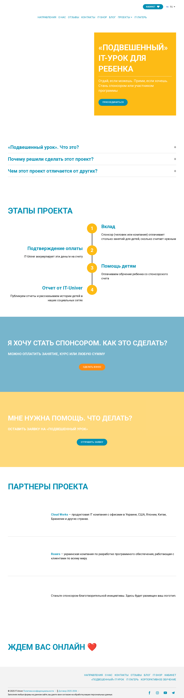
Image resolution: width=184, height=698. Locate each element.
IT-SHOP (102, 17)
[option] (169, 6)
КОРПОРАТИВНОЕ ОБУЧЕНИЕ (158, 679)
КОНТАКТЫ (88, 17)
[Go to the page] (22, 7)
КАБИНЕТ (170, 675)
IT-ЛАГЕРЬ (140, 17)
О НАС (62, 17)
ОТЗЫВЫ (73, 17)
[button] (153, 6)
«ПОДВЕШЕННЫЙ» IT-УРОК (107, 679)
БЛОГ (112, 17)
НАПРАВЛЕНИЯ (47, 17)
